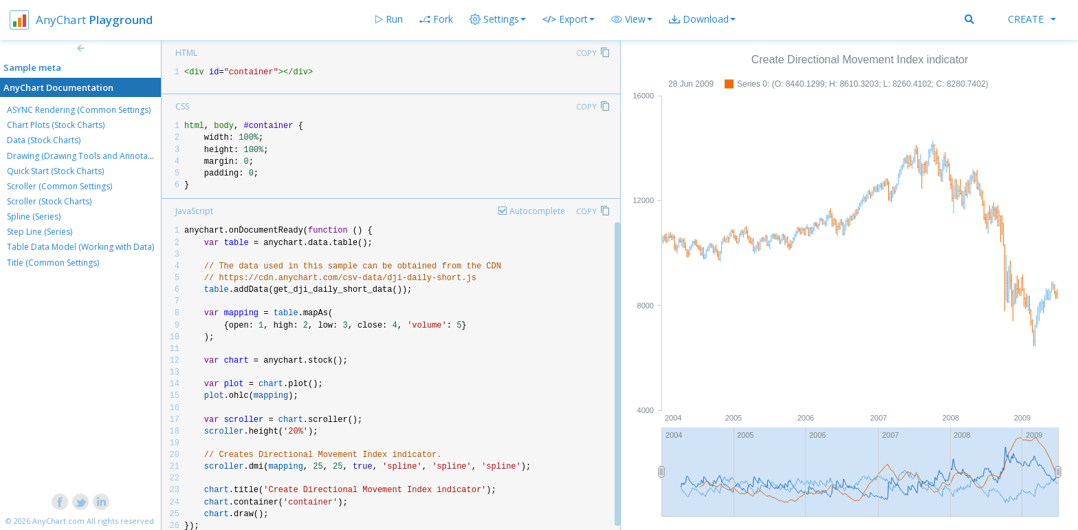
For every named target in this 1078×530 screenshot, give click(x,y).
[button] (632, 19)
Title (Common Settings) (53, 262)
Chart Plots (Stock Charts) (55, 125)
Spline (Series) (33, 216)
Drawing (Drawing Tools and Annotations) (88, 156)
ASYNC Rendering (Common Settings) (79, 110)
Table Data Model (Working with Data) (80, 247)
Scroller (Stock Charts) (49, 201)
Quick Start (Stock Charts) (55, 171)
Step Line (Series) (39, 231)
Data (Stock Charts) (43, 140)
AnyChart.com (58, 521)
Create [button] (1032, 18)
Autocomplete (537, 211)
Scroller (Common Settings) (59, 186)
